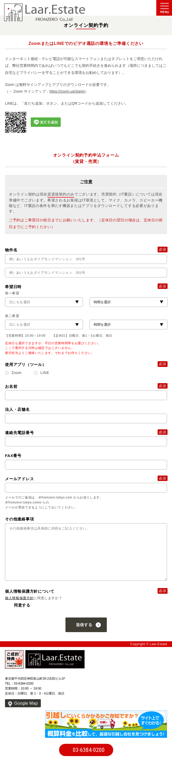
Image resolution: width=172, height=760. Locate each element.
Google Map (26, 703)
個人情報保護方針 (19, 598)
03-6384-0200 (89, 750)
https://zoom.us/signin (67, 91)
